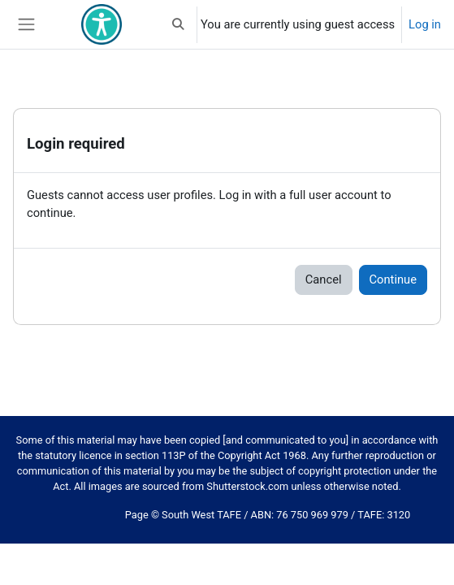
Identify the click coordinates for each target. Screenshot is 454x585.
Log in (425, 24)
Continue (393, 279)
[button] (178, 24)
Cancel (323, 279)
